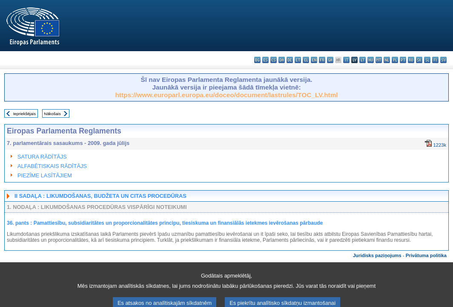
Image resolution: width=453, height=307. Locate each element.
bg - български (257, 60)
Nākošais (52, 113)
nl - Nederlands (387, 60)
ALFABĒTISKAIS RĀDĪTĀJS (52, 166)
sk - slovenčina (419, 60)
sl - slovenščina (427, 60)
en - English (314, 60)
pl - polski (395, 60)
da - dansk (281, 60)
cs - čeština (273, 60)
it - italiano (346, 60)
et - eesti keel (298, 60)
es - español (265, 60)
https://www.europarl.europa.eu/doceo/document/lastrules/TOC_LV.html (226, 94)
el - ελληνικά (306, 60)
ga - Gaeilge (330, 60)
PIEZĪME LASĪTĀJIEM (44, 175)
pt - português (403, 60)
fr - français (322, 60)
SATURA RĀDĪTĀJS (42, 157)
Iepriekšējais (24, 113)
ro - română (411, 60)
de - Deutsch (290, 60)
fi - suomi (435, 60)
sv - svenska (443, 60)
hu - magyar (370, 60)
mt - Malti (379, 60)
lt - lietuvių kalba (362, 60)
